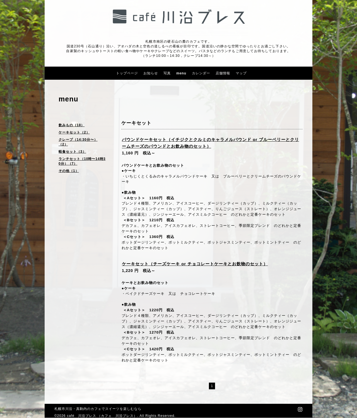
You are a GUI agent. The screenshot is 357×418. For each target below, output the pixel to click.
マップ (241, 73)
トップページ (127, 73)
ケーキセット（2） (74, 132)
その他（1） (69, 171)
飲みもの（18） (72, 125)
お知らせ (150, 73)
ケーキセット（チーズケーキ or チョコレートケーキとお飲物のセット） (195, 263)
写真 (167, 73)
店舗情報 (223, 73)
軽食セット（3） (72, 152)
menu (181, 73)
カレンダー (201, 73)
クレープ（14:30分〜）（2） (78, 142)
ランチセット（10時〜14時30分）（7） (82, 161)
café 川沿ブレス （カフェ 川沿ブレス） (102, 416)
